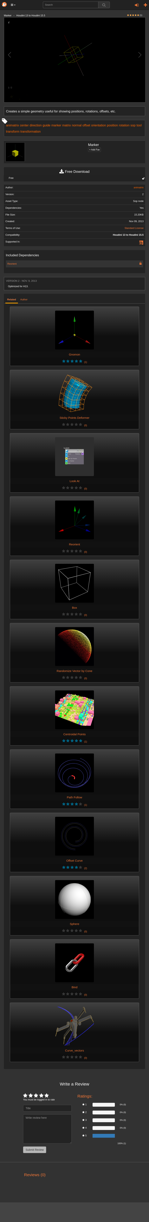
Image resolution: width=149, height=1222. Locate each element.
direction (36, 125)
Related (11, 299)
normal (76, 125)
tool (139, 125)
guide (46, 125)
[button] (13, 5)
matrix (66, 125)
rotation (124, 125)
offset (86, 125)
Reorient (12, 263)
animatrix (12, 125)
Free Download (74, 171)
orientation (98, 125)
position (112, 125)
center (24, 125)
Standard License (134, 228)
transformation (30, 131)
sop (132, 125)
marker (56, 125)
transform (12, 131)
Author (24, 299)
